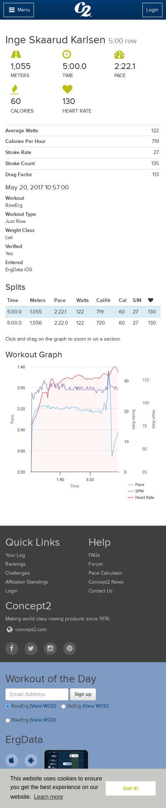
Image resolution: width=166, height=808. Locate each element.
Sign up (83, 694)
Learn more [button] (48, 797)
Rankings (15, 564)
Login (152, 10)
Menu (18, 11)
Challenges (17, 573)
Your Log (15, 555)
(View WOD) (43, 706)
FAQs (94, 555)
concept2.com (25, 629)
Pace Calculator (105, 573)
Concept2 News (106, 582)
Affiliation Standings (27, 582)
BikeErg (30, 720)
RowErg (30, 706)
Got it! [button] (130, 788)
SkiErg (85, 706)
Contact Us (101, 591)
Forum (96, 564)
